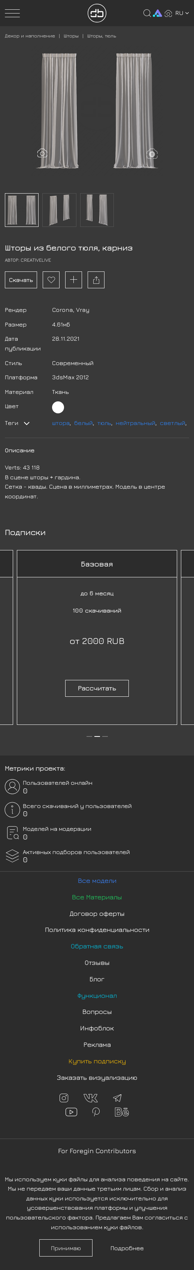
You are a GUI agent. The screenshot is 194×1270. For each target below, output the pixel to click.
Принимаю (66, 1248)
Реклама (97, 1044)
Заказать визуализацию (97, 1077)
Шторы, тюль (101, 36)
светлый (172, 422)
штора (61, 422)
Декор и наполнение (30, 36)
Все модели (97, 880)
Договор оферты (97, 913)
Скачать (21, 279)
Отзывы (97, 962)
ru (182, 12)
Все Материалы (97, 897)
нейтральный (135, 422)
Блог (97, 979)
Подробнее (127, 1248)
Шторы (71, 36)
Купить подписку (97, 1061)
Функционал (97, 995)
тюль (104, 422)
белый (83, 422)
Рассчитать (97, 688)
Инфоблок (97, 1028)
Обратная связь (97, 946)
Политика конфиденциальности (97, 929)
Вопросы (97, 1011)
